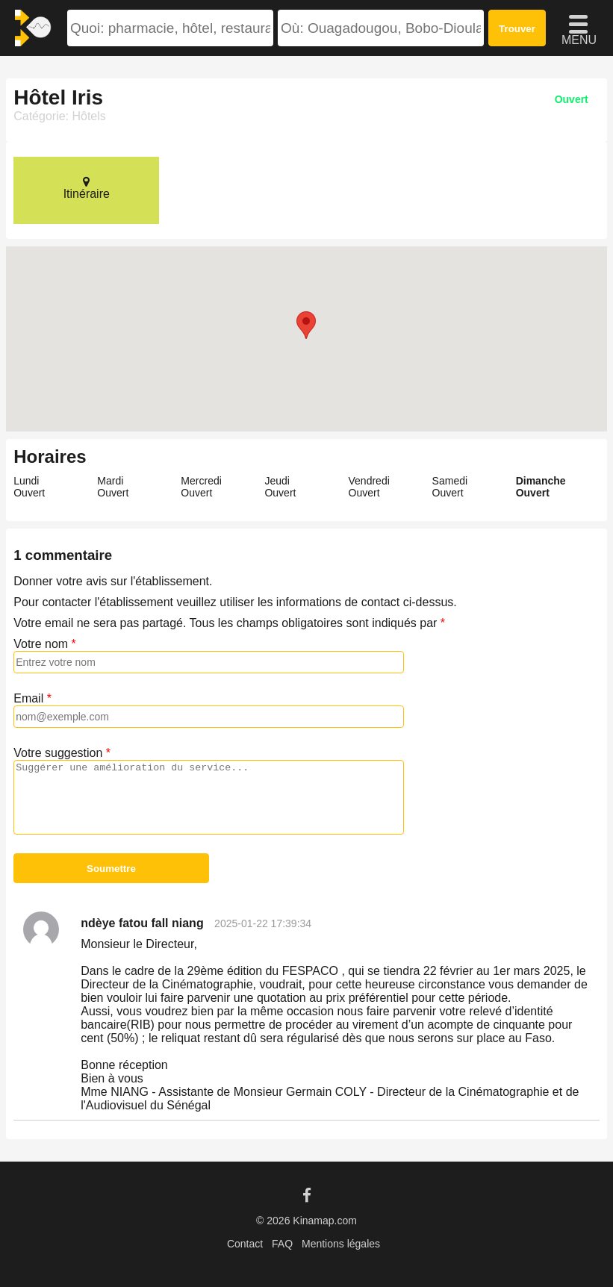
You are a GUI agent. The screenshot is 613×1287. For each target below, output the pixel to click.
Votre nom (40, 644)
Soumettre (111, 868)
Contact (245, 1244)
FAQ (282, 1244)
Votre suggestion (57, 753)
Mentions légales (341, 1244)
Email (28, 698)
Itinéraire (86, 187)
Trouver (517, 28)
